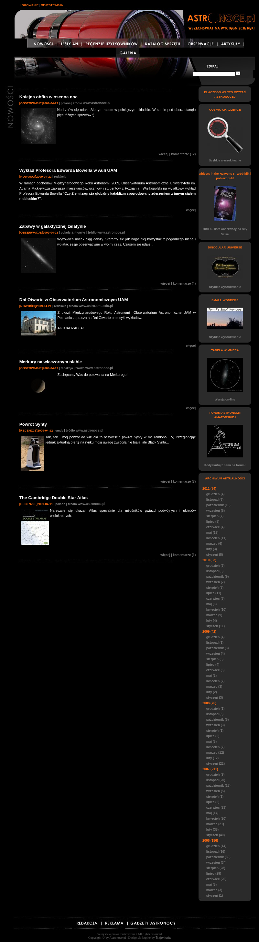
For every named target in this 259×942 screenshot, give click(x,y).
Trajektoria (163, 937)
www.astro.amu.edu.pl (96, 306)
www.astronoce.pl (97, 103)
